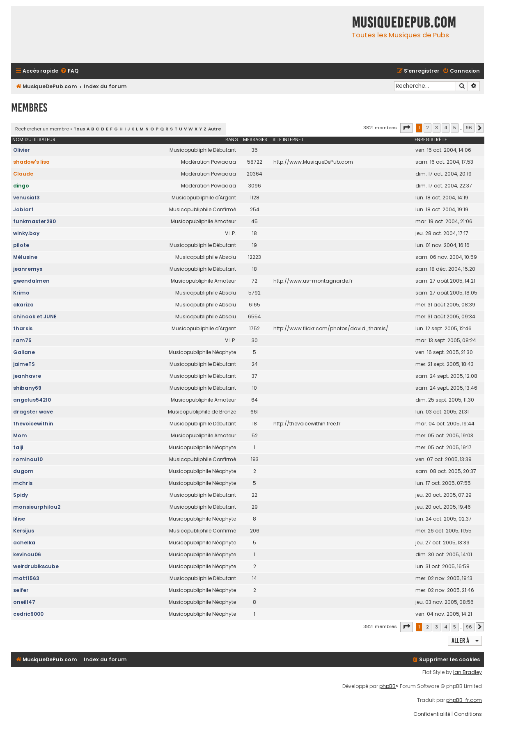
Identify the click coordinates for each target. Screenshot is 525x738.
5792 (254, 292)
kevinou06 (27, 554)
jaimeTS (24, 364)
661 (254, 411)
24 (255, 364)
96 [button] (469, 127)
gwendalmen (31, 280)
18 (254, 233)
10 (254, 387)
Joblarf (23, 209)
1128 (254, 197)
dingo (21, 185)
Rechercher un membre (42, 129)
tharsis (22, 328)
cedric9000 (28, 613)
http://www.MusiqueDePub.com (313, 161)
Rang (231, 139)
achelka (24, 542)
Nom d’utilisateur (33, 139)
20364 (254, 173)
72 (254, 280)
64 (254, 399)
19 (254, 245)
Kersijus (23, 530)
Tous (79, 129)
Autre (214, 129)
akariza (23, 304)
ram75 (22, 340)
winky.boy (26, 233)
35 (255, 149)
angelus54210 (32, 399)
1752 (254, 328)
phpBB (387, 686)
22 (254, 494)
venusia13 (26, 197)
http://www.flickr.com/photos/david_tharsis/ (330, 328)
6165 (254, 304)
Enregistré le (431, 139)
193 (255, 459)
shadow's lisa (31, 161)
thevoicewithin (33, 423)
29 (255, 506)
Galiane (24, 352)
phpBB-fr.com (464, 700)
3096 (254, 185)
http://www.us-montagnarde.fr (313, 280)
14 (254, 578)
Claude (23, 173)
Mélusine (25, 257)
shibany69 (27, 387)
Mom (20, 435)
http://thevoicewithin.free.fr (306, 423)
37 (254, 375)
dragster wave (33, 411)
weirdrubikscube (36, 566)
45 (254, 221)
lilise (19, 518)
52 (255, 435)
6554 (254, 316)
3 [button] (436, 127)
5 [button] (454, 127)
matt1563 (26, 578)
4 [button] (445, 127)
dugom (23, 471)
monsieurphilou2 (36, 506)
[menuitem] (69, 71)
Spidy (20, 494)
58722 (254, 161)
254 (254, 209)
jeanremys (27, 268)
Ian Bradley (467, 672)
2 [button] (427, 127)
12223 (254, 257)
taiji (18, 447)
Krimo (21, 292)
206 (254, 530)
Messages (255, 139)
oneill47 (24, 602)
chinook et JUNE (35, 316)
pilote (21, 245)
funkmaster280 (34, 221)
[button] (406, 128)
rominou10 (28, 459)
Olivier (21, 149)
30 (255, 340)
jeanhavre (27, 375)
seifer (21, 590)
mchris (22, 483)
